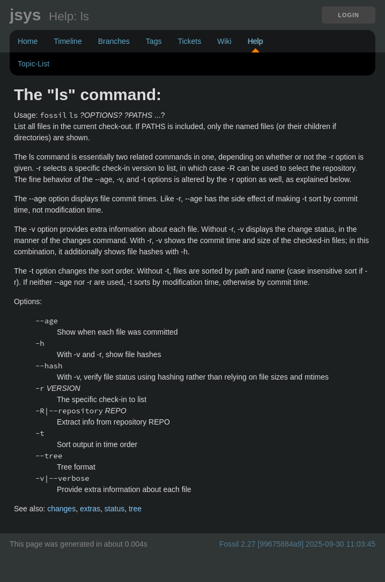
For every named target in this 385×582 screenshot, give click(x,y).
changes (61, 508)
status (114, 508)
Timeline (68, 41)
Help (255, 41)
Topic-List (33, 63)
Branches (114, 41)
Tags (154, 41)
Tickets (189, 41)
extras (90, 508)
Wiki (224, 41)
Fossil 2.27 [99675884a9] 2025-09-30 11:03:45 (297, 544)
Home (28, 41)
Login (348, 15)
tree (135, 508)
